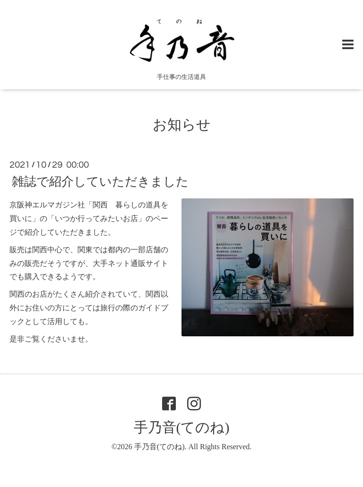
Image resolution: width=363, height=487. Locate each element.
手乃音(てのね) (182, 427)
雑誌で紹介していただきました (100, 181)
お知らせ (182, 124)
